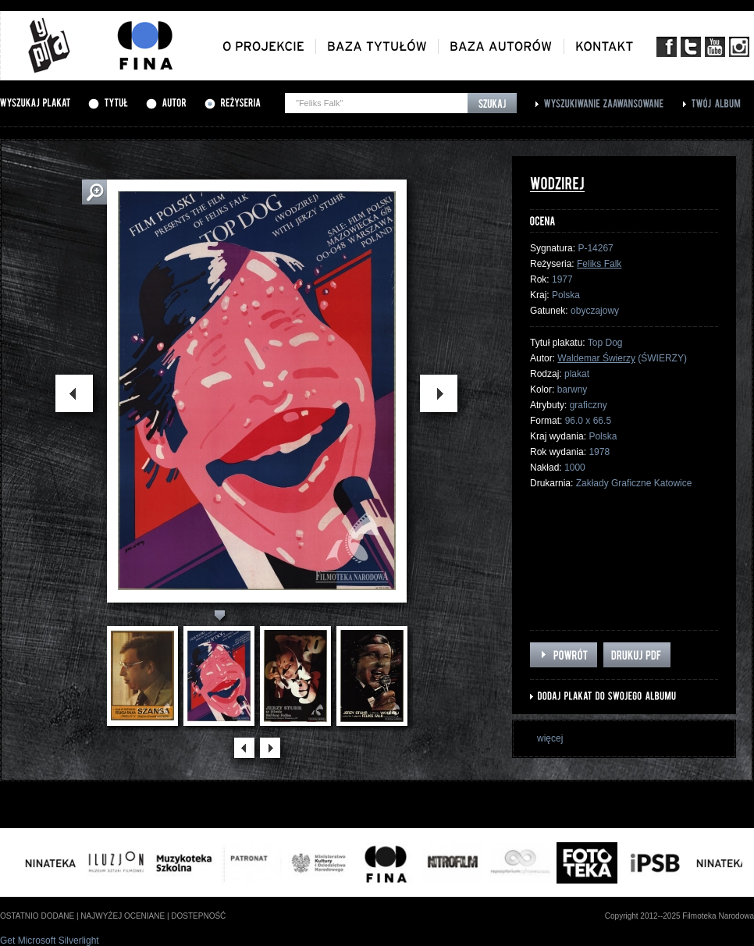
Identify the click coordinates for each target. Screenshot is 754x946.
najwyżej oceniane (122, 916)
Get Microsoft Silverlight (49, 940)
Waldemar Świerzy (596, 358)
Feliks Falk (599, 263)
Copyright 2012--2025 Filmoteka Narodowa (679, 916)
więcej (550, 738)
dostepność (198, 916)
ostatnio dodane (37, 916)
